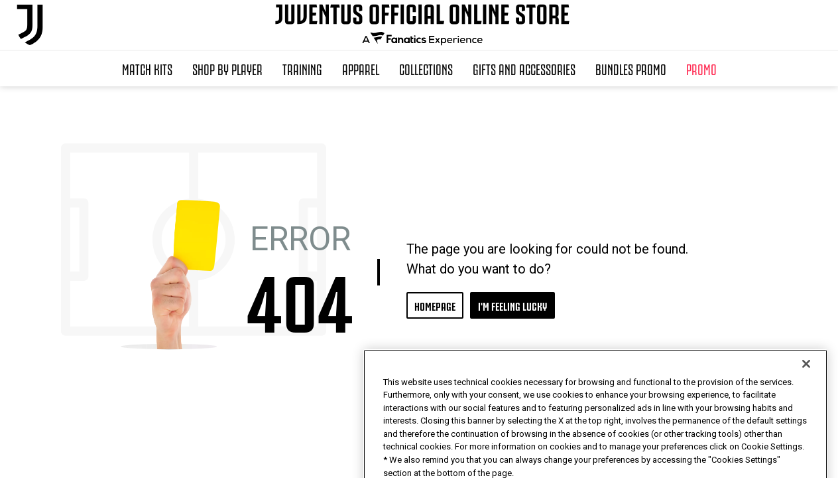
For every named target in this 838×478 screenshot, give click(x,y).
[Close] (806, 391)
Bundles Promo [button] (630, 68)
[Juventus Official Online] (30, 25)
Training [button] (302, 68)
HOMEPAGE (434, 305)
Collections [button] (426, 68)
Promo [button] (701, 68)
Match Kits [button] (147, 68)
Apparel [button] (360, 68)
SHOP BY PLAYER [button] (227, 68)
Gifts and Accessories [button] (524, 68)
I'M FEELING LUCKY (512, 305)
